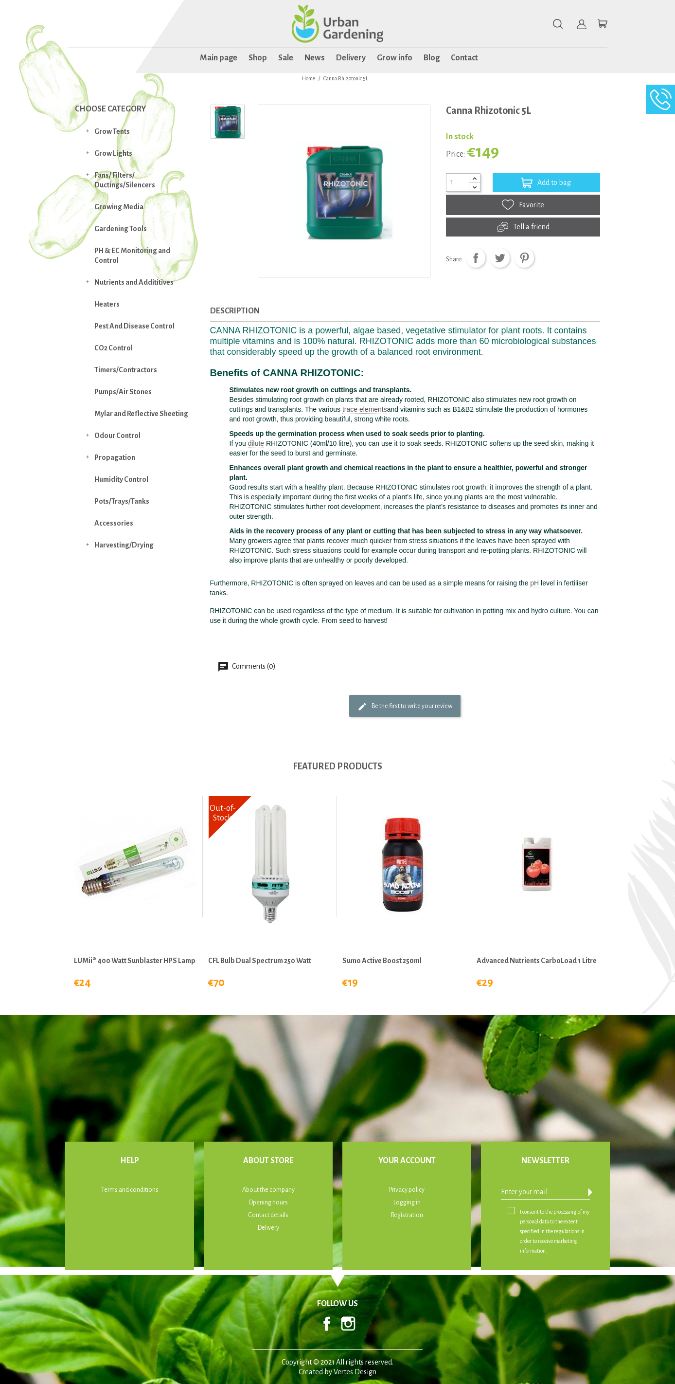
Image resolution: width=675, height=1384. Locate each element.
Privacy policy (407, 1189)
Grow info (394, 58)
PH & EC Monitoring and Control (132, 255)
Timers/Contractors (125, 370)
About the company (268, 1189)
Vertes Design (355, 1372)
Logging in (407, 1202)
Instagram (348, 1323)
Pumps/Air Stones (123, 392)
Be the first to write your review (404, 706)
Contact (464, 58)
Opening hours (268, 1202)
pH (534, 583)
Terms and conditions (130, 1189)
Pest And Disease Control (134, 326)
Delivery (351, 58)
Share (475, 258)
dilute (256, 443)
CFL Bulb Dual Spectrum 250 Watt (259, 961)
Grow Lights (113, 153)
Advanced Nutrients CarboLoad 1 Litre (537, 961)
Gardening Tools (120, 229)
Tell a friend (523, 227)
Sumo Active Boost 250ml (382, 961)
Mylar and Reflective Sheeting (141, 414)
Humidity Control (121, 479)
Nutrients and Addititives (134, 282)
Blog (432, 58)
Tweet (500, 258)
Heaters (107, 304)
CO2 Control (113, 348)
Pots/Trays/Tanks (121, 501)
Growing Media (118, 207)
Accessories (113, 523)
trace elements (364, 409)
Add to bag (546, 183)
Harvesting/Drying (124, 545)
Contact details (268, 1215)
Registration (407, 1215)
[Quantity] (457, 182)
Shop (258, 58)
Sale (285, 58)
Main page (218, 58)
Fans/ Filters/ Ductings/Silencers (124, 180)
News (314, 58)
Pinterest (524, 258)
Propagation (114, 457)
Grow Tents (112, 131)
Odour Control (117, 435)
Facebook (327, 1323)
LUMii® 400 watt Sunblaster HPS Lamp (134, 961)
